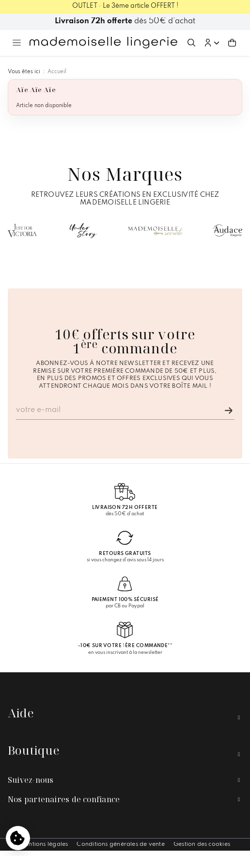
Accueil (56, 72)
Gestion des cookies (201, 844)
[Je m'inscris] (228, 410)
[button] (212, 42)
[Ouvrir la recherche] (191, 42)
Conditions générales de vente (120, 844)
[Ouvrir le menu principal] (17, 42)
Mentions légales (44, 844)
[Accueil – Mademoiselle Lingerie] (103, 42)
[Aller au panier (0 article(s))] (232, 42)
